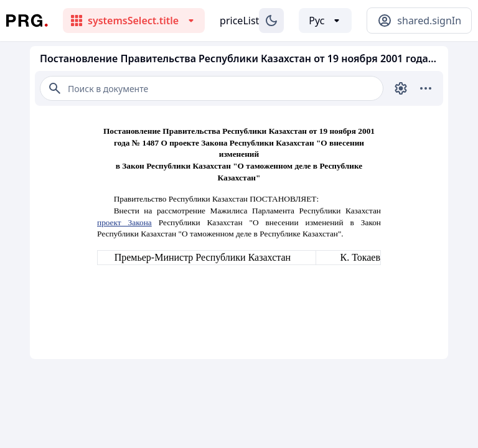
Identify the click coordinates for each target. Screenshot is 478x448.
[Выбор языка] (325, 20)
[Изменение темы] (271, 20)
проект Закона (124, 222)
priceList (239, 20)
